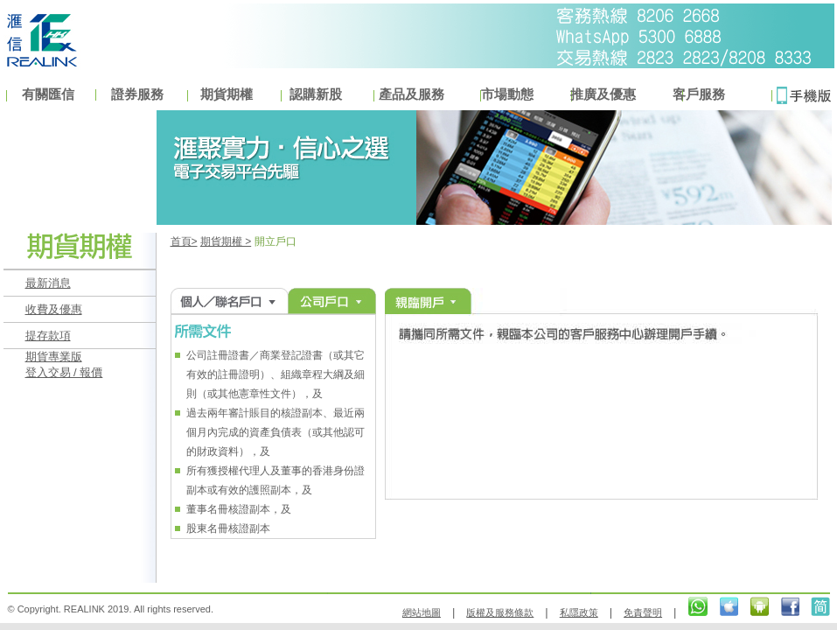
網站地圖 (421, 612)
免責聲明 (643, 612)
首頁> (184, 241)
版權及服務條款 (500, 612)
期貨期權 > (225, 241)
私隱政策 (579, 612)
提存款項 (48, 335)
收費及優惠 (53, 309)
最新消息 (48, 283)
